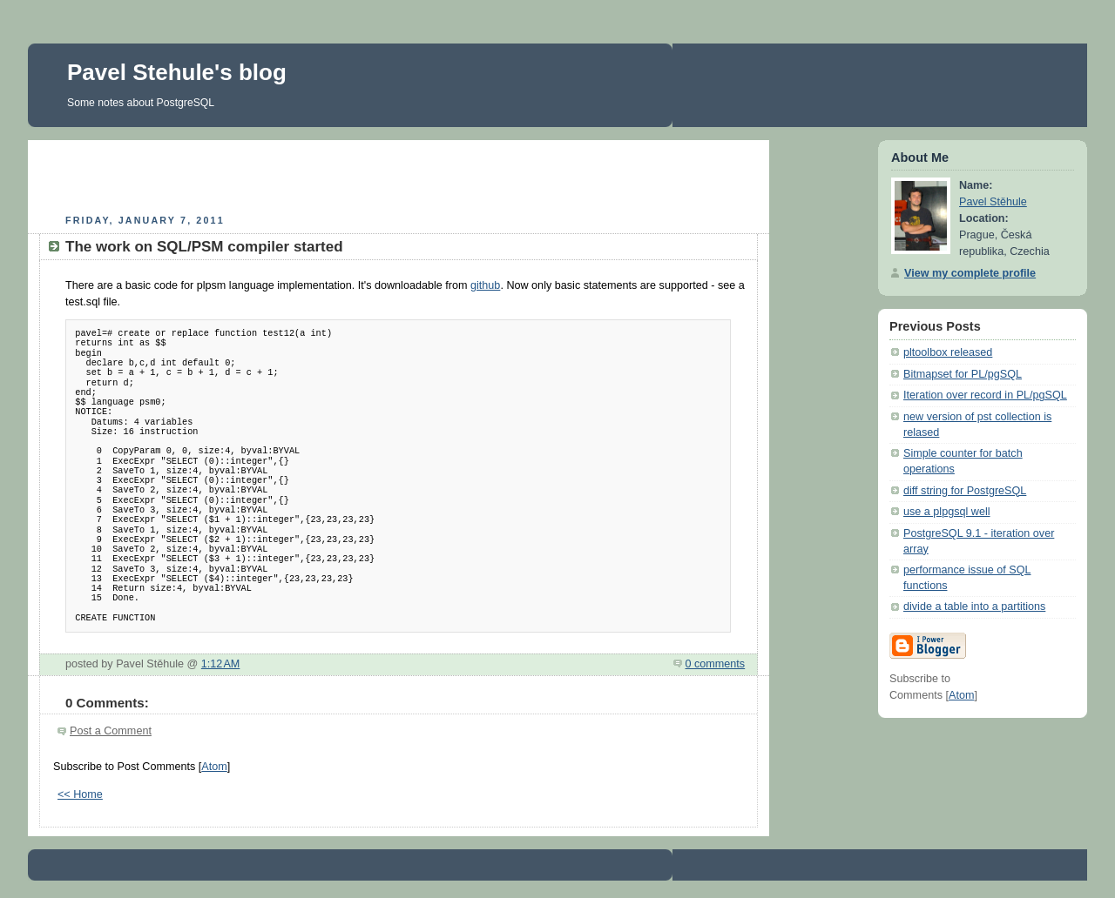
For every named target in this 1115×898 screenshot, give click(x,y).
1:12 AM (220, 664)
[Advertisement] (399, 175)
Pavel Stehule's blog (177, 72)
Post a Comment (111, 731)
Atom (213, 767)
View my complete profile (970, 273)
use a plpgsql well (946, 512)
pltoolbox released (947, 352)
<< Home (80, 794)
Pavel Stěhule (993, 202)
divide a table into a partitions (974, 606)
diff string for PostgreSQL (964, 491)
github (485, 285)
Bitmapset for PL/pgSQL (962, 374)
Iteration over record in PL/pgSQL (985, 395)
